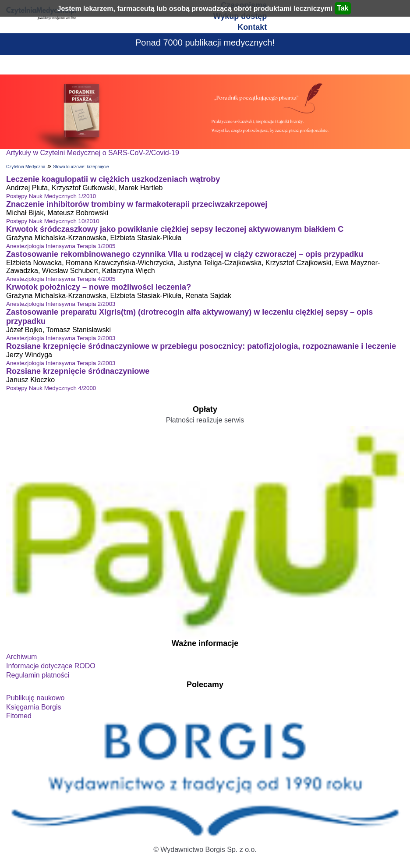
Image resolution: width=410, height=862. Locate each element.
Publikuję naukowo (35, 698)
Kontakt (252, 27)
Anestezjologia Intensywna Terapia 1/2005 (60, 246)
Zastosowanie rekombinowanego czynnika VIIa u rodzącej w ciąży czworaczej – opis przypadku (184, 254)
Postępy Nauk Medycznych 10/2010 (52, 221)
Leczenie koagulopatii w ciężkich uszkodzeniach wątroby (113, 179)
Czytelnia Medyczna (25, 166)
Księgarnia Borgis (33, 707)
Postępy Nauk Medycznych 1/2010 (51, 196)
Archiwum (21, 656)
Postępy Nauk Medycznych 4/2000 (51, 388)
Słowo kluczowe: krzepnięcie (81, 166)
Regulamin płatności (37, 675)
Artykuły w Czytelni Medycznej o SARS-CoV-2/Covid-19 (92, 152)
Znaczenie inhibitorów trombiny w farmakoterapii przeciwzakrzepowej (136, 204)
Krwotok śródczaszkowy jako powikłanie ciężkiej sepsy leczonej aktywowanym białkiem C (174, 229)
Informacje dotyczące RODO (50, 666)
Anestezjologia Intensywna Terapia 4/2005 (60, 279)
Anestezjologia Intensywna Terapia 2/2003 (60, 304)
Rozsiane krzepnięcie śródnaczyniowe (77, 371)
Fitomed (19, 716)
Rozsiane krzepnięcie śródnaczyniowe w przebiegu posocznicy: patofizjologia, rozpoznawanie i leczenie (201, 346)
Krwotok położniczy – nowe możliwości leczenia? (98, 287)
